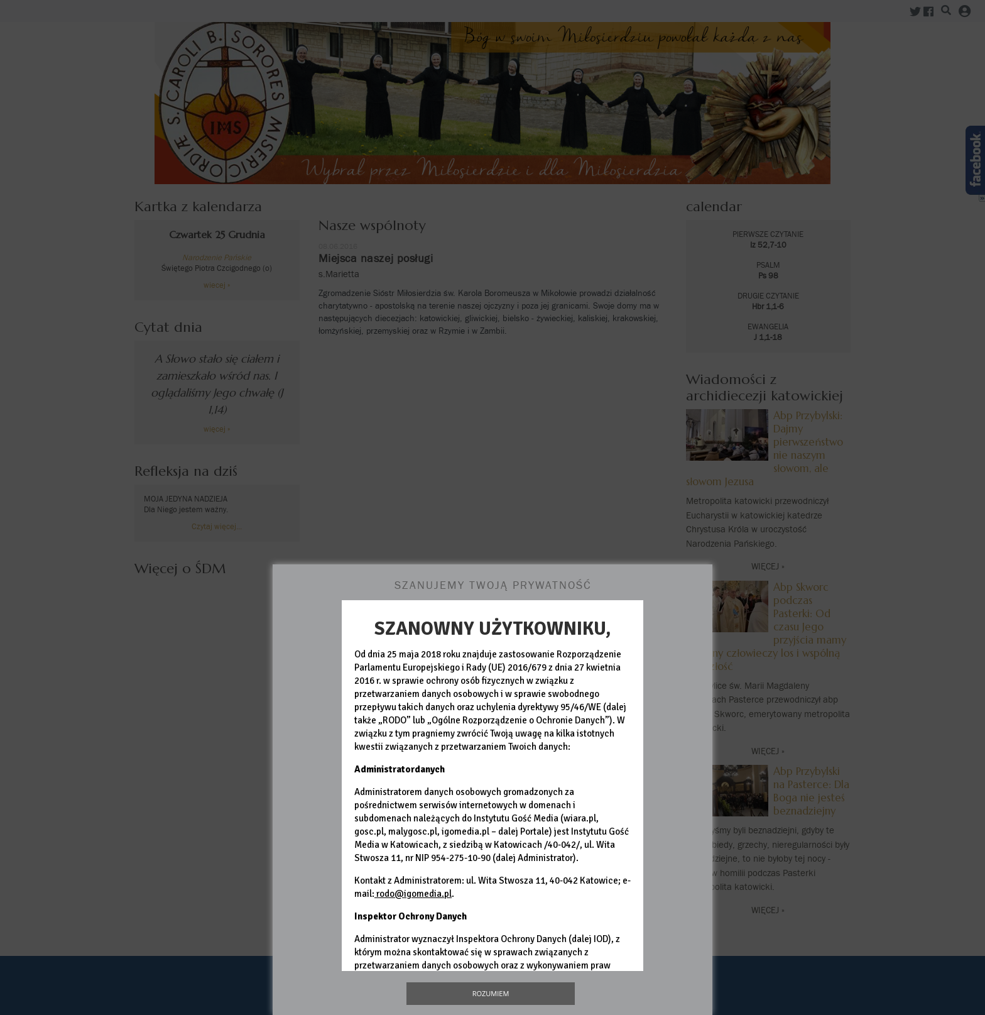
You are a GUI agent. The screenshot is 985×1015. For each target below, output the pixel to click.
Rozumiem (490, 993)
